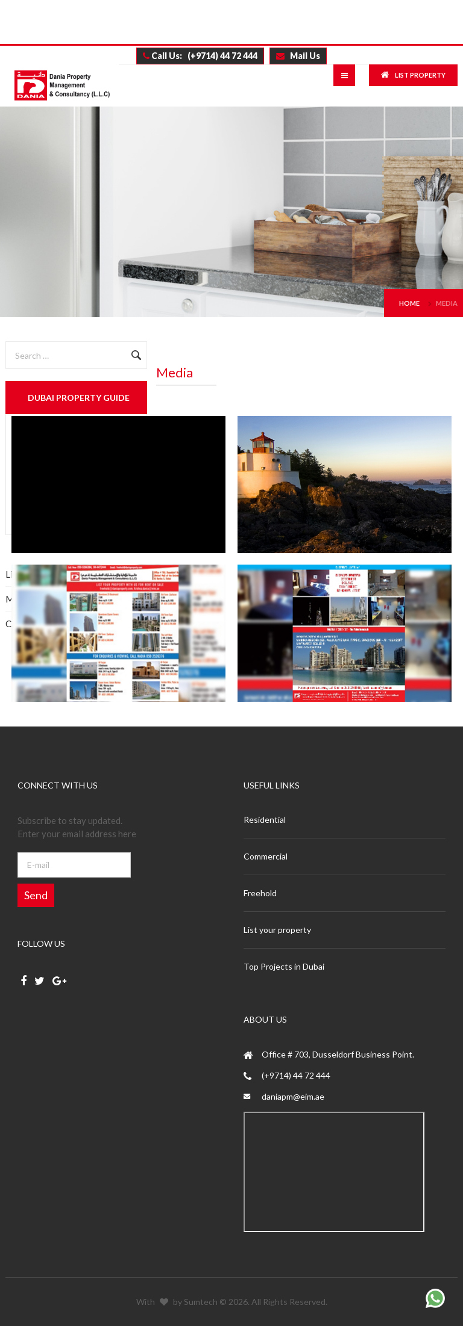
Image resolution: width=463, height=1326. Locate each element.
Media (447, 303)
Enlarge (118, 484)
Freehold (260, 893)
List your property (277, 930)
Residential (265, 819)
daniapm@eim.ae (293, 1096)
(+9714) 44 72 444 (296, 1075)
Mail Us (298, 56)
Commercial (266, 856)
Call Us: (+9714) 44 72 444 (200, 56)
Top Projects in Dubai (284, 966)
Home (409, 303)
